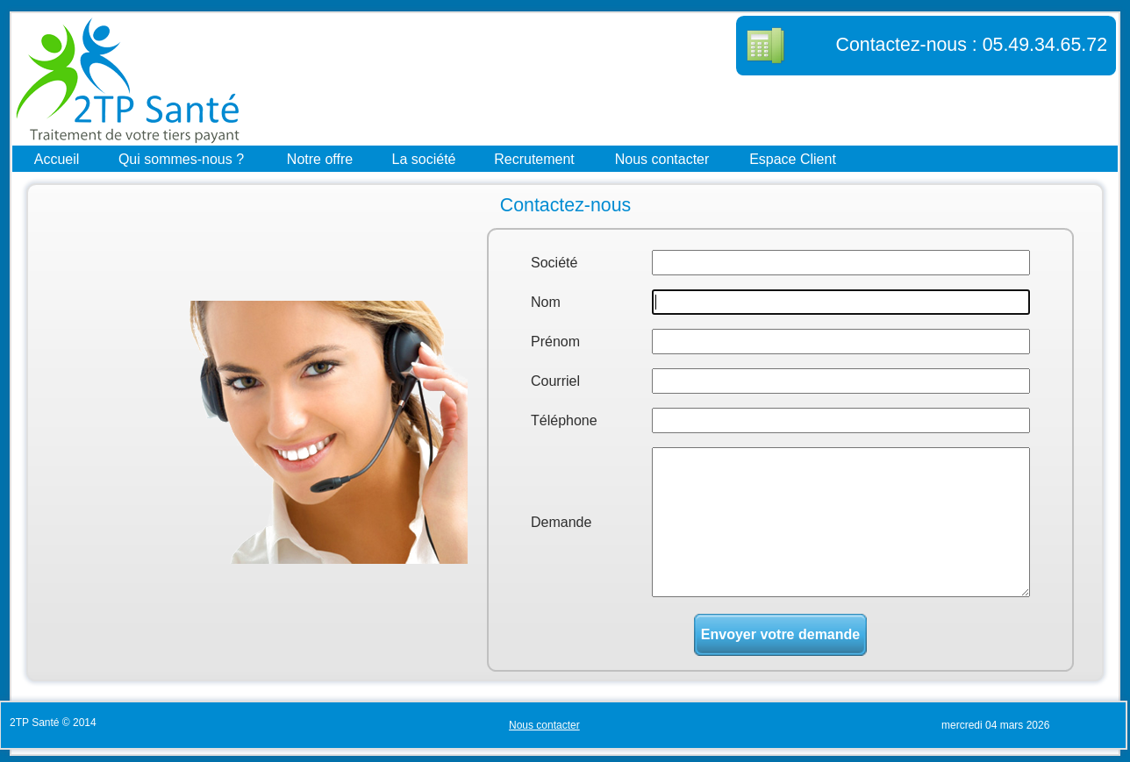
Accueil (57, 158)
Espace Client (792, 158)
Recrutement (534, 158)
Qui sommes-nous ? (181, 158)
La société (424, 158)
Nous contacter (662, 158)
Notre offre (320, 158)
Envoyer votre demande (780, 634)
